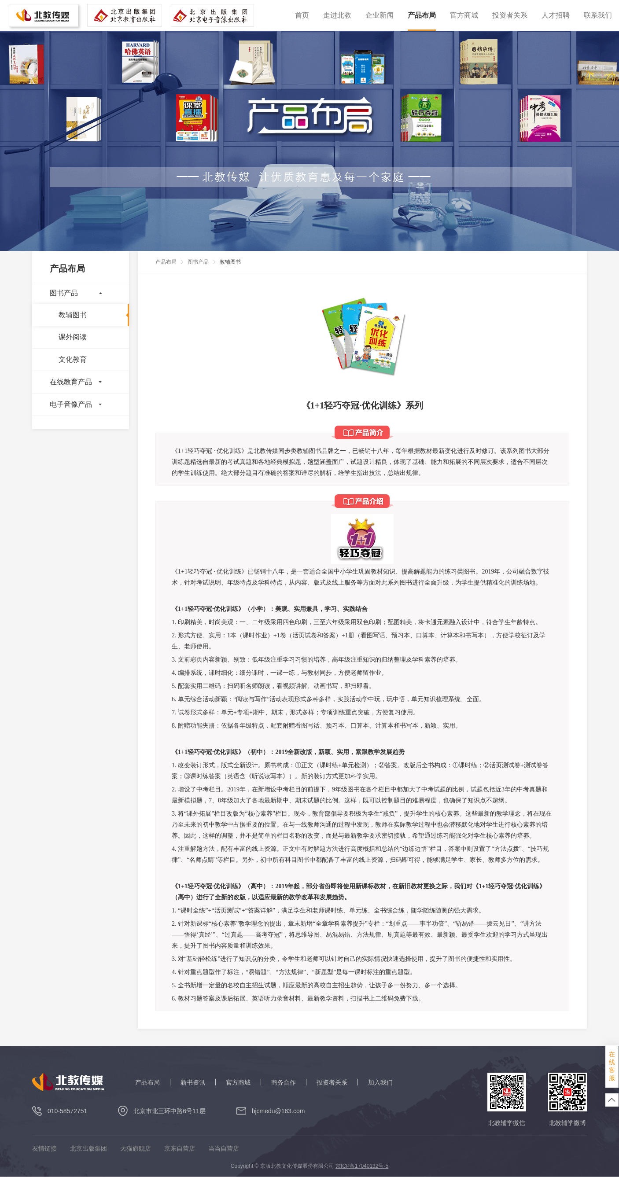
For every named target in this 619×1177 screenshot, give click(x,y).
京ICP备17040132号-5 (361, 1166)
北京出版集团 (88, 1148)
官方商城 (464, 15)
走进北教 (337, 15)
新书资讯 (193, 1082)
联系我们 (598, 15)
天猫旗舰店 (135, 1148)
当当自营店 (223, 1148)
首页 (302, 15)
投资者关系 (509, 15)
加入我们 (380, 1082)
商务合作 (283, 1082)
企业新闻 (379, 15)
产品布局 (422, 15)
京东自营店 (179, 1148)
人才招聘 (556, 15)
